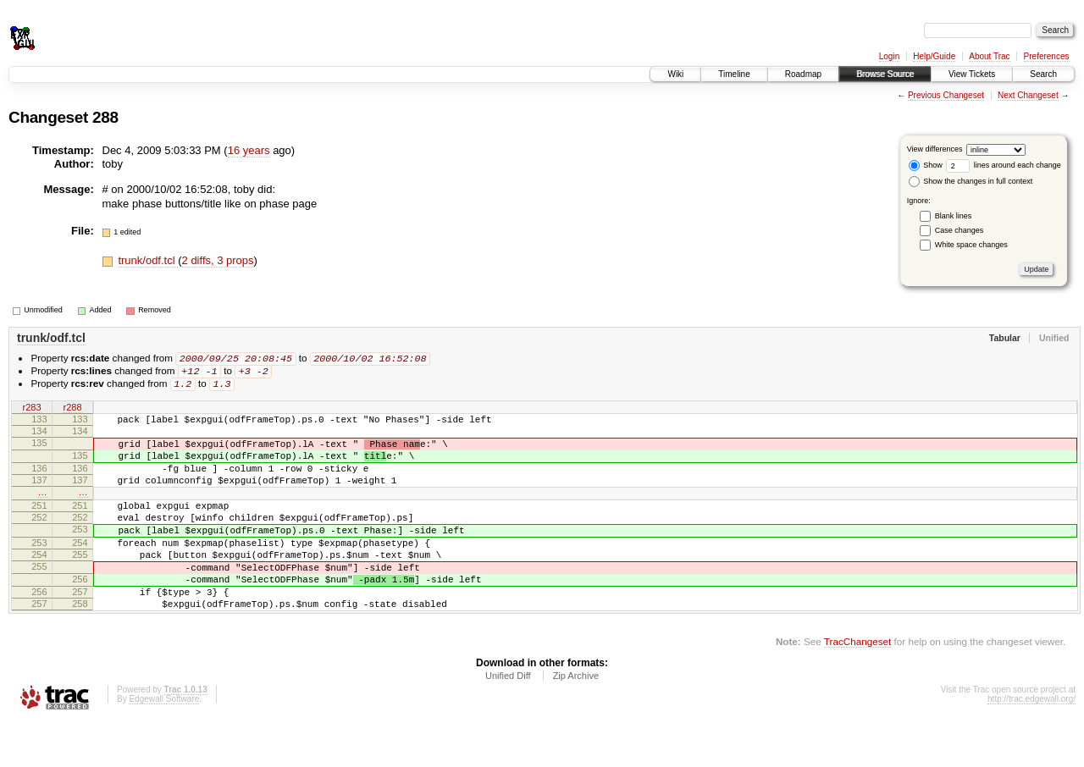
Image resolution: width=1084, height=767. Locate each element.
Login (889, 56)
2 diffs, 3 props (218, 260)
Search (1043, 74)
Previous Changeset (946, 95)
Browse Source (885, 74)
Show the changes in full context (971, 181)
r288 (72, 411)
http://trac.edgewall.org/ (1031, 744)
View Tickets (971, 74)
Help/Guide (934, 56)
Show (926, 165)
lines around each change (1003, 165)
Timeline (733, 74)
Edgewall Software (164, 744)
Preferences (1047, 56)
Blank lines (953, 216)
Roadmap (803, 74)
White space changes (971, 244)
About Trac (989, 56)
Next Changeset (1028, 95)
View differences (935, 149)
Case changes (959, 230)
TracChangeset (857, 687)
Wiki (675, 74)
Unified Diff (508, 721)
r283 (31, 411)
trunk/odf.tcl (148, 260)
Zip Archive (576, 721)
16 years (249, 150)
